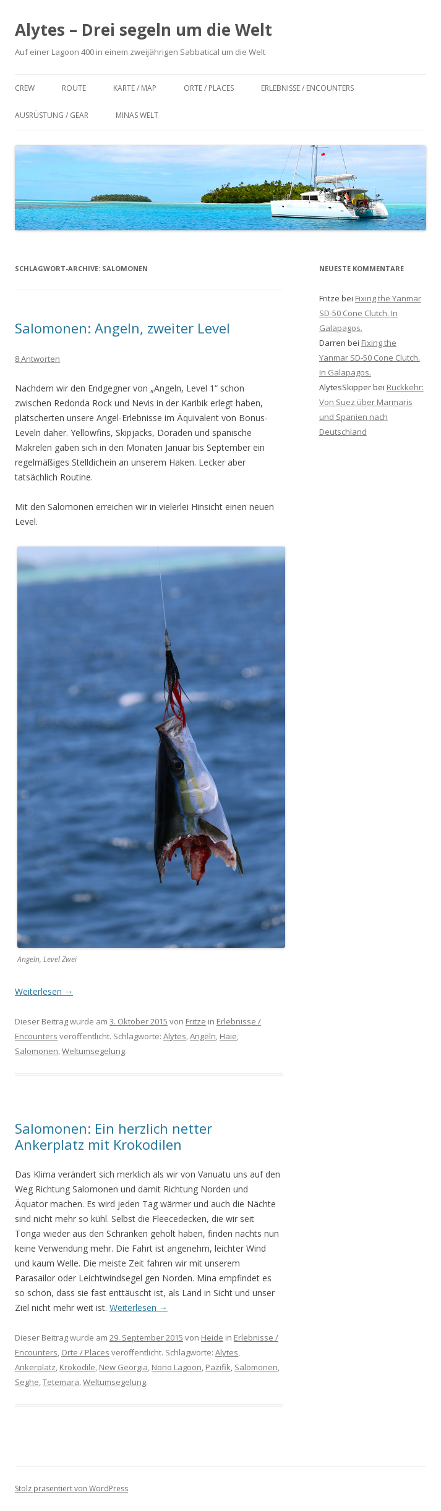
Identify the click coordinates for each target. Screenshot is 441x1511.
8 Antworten (37, 358)
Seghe (27, 1382)
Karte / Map (134, 88)
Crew (25, 88)
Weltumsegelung (93, 1051)
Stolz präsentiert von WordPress (71, 1488)
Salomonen (36, 1051)
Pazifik (218, 1367)
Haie (228, 1036)
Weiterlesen (44, 991)
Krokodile (77, 1367)
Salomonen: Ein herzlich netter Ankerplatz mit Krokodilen (113, 1136)
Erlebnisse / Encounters (307, 88)
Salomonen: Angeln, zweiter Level (122, 328)
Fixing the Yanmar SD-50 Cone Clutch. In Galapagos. (370, 313)
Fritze (196, 1021)
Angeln (203, 1036)
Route (74, 88)
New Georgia (123, 1367)
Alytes (174, 1036)
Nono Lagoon (177, 1367)
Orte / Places (209, 88)
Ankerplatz (35, 1367)
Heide (212, 1337)
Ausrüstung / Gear (51, 115)
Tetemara (61, 1382)
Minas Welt (137, 115)
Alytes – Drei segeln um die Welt (143, 30)
